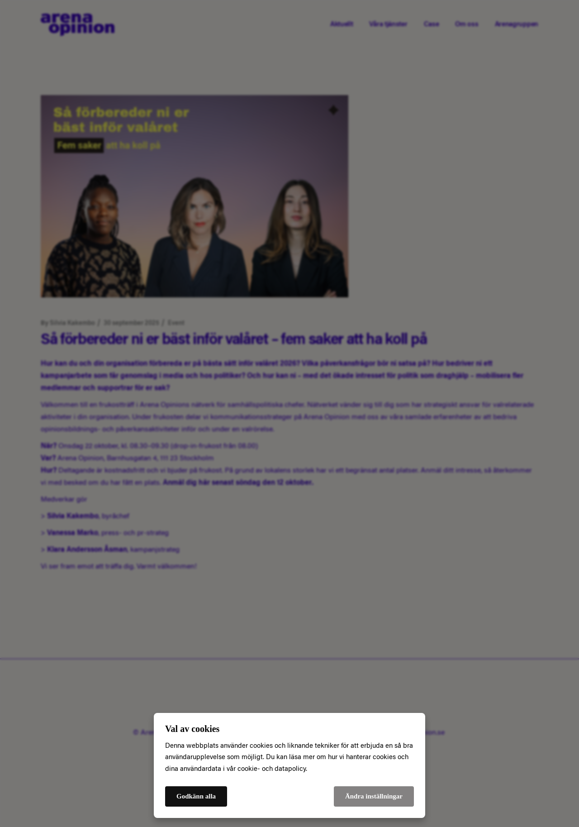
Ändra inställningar (374, 796)
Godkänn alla (196, 796)
